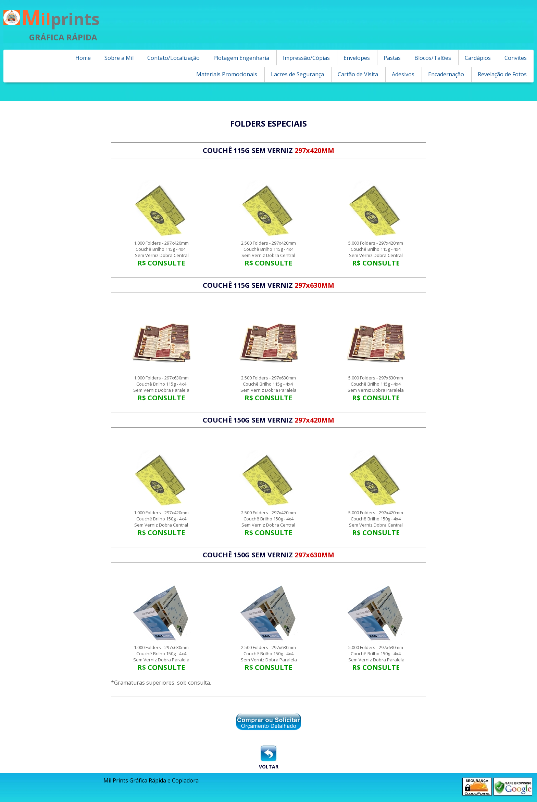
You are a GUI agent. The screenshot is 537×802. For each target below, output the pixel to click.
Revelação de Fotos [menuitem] (502, 74)
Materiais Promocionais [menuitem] (226, 74)
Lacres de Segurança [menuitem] (297, 74)
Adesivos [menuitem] (403, 74)
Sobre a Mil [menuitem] (119, 58)
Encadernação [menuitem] (446, 74)
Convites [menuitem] (515, 58)
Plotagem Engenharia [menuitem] (241, 58)
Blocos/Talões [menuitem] (432, 58)
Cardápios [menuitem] (478, 58)
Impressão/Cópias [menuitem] (306, 58)
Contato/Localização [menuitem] (173, 58)
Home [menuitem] (83, 58)
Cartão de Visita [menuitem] (358, 74)
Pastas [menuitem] (392, 58)
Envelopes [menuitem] (357, 58)
